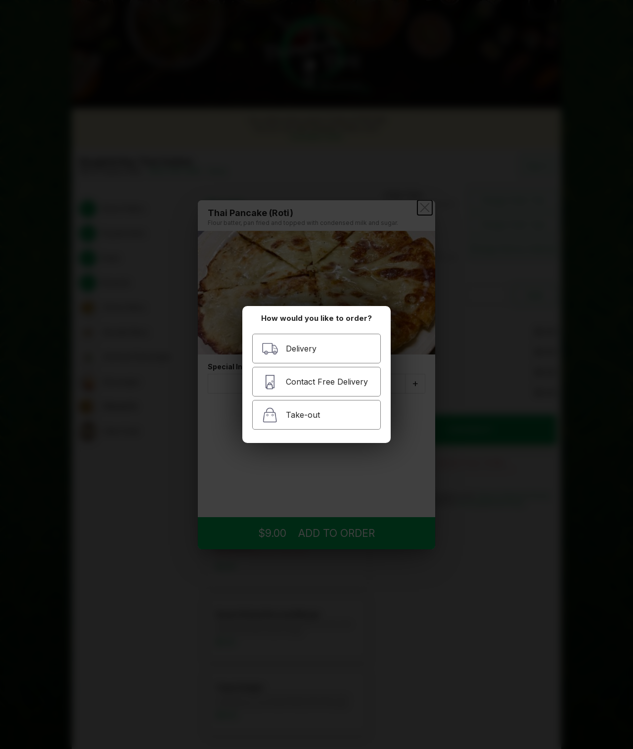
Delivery (289, 348)
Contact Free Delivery (315, 382)
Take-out (291, 415)
